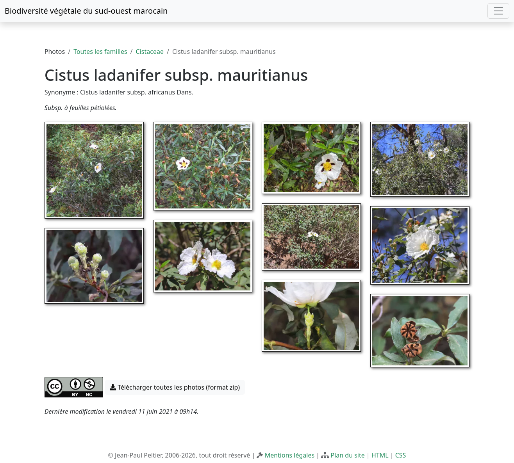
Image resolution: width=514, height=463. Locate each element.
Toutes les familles (100, 51)
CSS (400, 455)
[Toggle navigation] (498, 11)
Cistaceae (150, 51)
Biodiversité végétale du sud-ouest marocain (86, 10)
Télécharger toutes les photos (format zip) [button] (175, 387)
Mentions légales (290, 455)
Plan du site (347, 455)
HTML (380, 455)
